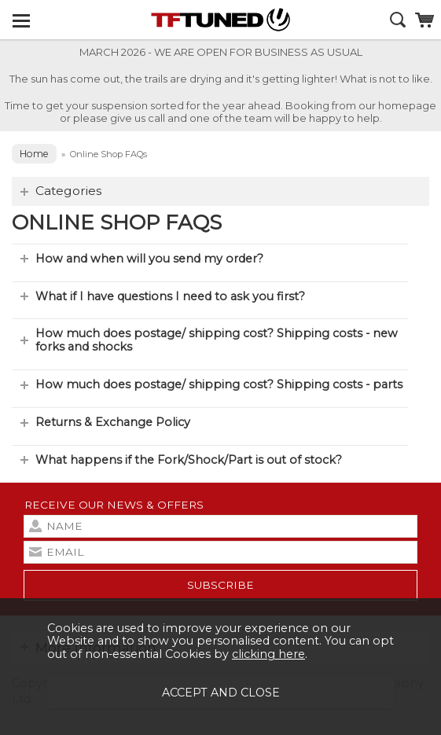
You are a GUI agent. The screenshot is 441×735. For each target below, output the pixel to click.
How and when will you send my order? (149, 259)
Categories (68, 190)
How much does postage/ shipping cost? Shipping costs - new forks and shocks (216, 340)
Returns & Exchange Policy (112, 422)
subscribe (220, 585)
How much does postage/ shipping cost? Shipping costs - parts (218, 384)
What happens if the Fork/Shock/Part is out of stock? (188, 460)
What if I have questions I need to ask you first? (170, 296)
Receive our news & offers (114, 504)
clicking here (268, 654)
